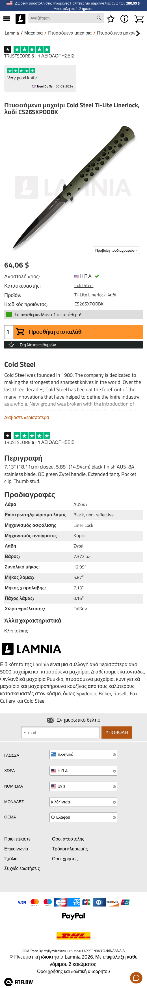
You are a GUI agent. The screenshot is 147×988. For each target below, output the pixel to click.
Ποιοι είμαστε (17, 838)
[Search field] (66, 18)
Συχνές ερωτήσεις (22, 868)
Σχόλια (11, 858)
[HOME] (20, 18)
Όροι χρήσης (65, 858)
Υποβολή (116, 732)
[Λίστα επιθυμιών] (110, 18)
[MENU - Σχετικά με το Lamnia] (124, 18)
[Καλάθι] (139, 18)
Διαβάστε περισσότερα (26, 417)
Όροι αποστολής (68, 838)
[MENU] (6, 18)
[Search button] (100, 19)
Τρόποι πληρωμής (70, 848)
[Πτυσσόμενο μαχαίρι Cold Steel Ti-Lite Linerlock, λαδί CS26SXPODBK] (73, 187)
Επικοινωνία (16, 848)
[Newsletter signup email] (60, 732)
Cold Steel (84, 285)
